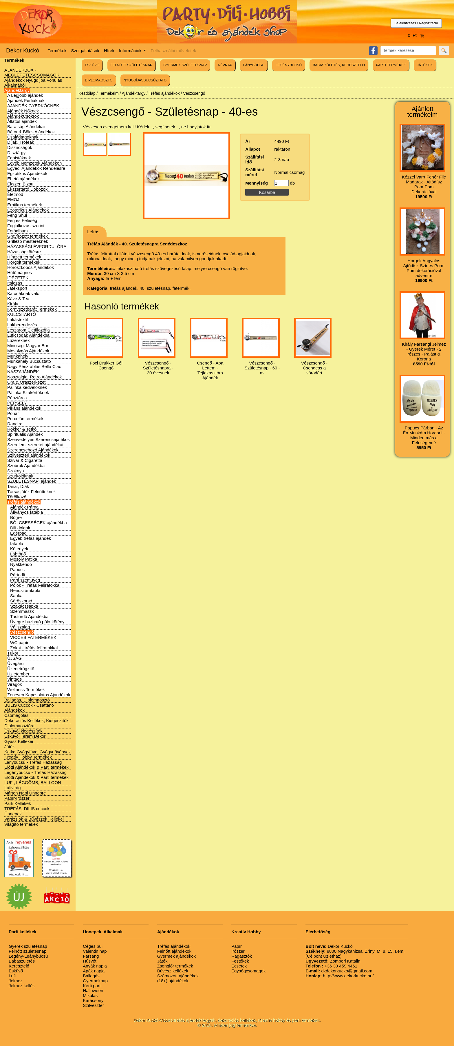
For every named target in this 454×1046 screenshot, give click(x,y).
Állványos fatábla (26, 512)
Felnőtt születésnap (27, 951)
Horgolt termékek (23, 262)
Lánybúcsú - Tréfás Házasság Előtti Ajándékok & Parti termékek (36, 765)
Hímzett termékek (24, 256)
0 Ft (416, 35)
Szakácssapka (24, 606)
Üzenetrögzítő (20, 668)
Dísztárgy (16, 152)
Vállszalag (20, 626)
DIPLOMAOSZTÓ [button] (98, 80)
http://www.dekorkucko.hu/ (339, 975)
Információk (131, 50)
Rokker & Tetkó (21, 429)
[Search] (408, 50)
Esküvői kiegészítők (23, 730)
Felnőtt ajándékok (174, 951)
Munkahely (17, 355)
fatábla (16, 543)
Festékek (240, 960)
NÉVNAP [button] (225, 65)
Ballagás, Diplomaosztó (27, 699)
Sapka (16, 595)
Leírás (93, 231)
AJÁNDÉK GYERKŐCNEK (33, 105)
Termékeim (108, 93)
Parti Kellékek (17, 803)
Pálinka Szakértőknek (28, 392)
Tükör (12, 652)
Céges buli (93, 946)
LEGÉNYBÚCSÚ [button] (288, 65)
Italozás (14, 282)
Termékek (57, 50)
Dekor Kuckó (22, 50)
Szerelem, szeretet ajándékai (35, 444)
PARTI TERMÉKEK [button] (391, 65)
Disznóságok (19, 147)
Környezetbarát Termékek (32, 309)
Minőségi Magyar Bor (27, 345)
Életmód (15, 194)
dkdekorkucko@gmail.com (338, 970)
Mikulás (90, 995)
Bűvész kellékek (172, 970)
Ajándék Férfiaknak (25, 100)
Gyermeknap (95, 980)
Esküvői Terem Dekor (24, 736)
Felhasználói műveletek (173, 50)
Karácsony (93, 1000)
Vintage (14, 679)
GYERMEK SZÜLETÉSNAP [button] (185, 65)
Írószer (238, 951)
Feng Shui (17, 215)
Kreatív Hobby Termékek (28, 757)
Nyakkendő (21, 564)
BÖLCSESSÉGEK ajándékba (38, 522)
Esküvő (16, 970)
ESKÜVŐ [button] (92, 65)
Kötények (19, 548)
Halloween (93, 990)
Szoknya (15, 470)
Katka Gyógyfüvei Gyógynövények (37, 751)
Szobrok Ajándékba (26, 465)
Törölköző (16, 496)
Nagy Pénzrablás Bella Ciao (34, 366)
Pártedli (17, 574)
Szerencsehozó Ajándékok (32, 449)
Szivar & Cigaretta (24, 460)
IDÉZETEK (17, 277)
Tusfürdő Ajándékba (29, 616)
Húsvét (89, 960)
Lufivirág (12, 787)
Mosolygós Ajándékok (28, 350)
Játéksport (17, 288)
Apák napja (94, 970)
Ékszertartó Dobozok (27, 189)
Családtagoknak (23, 136)
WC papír (19, 642)
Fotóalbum (17, 230)
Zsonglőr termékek (175, 965)
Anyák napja (95, 965)
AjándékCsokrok (23, 116)
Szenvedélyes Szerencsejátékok (38, 439)
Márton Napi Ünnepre (25, 792)
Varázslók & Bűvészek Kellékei (34, 819)
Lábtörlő (18, 553)
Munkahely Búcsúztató (29, 361)
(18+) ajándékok (172, 980)
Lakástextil (17, 319)
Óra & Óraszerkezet (26, 382)
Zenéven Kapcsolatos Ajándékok (38, 694)
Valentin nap (95, 951)
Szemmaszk (22, 611)
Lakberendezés (22, 324)
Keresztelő (19, 965)
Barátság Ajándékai (26, 126)
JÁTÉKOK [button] (425, 65)
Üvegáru (15, 663)
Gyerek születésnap (28, 946)
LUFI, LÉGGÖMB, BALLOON (32, 782)
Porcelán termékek (25, 418)
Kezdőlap (86, 93)
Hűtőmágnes (19, 272)
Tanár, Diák (18, 486)
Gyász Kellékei (18, 741)
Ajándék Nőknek (23, 110)
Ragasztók (241, 956)
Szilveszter (93, 1005)
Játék (9, 746)
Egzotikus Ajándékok (27, 173)
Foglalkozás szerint (25, 225)
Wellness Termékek (26, 689)
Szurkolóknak (20, 475)
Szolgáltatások (85, 50)
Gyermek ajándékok (176, 956)
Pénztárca (17, 397)
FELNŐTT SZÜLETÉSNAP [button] (131, 65)
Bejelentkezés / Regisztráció (416, 23)
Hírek (109, 50)
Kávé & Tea (18, 298)
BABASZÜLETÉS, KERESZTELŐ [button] (339, 65)
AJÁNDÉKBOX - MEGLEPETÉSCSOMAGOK (31, 72)
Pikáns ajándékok (24, 408)
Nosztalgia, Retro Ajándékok (34, 376)
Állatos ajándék (22, 121)
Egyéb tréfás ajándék (30, 538)
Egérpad (18, 533)
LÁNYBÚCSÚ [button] (253, 65)
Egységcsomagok (248, 970)
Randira (15, 423)
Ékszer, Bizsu (20, 183)
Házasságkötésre (24, 251)
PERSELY (17, 402)
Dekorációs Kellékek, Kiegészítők (36, 720)
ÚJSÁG (14, 658)
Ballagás (91, 975)
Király (12, 303)
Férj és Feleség (22, 220)
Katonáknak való (23, 293)
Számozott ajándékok (178, 975)
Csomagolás (16, 715)
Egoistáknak (19, 157)
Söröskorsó (21, 600)
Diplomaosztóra (19, 725)
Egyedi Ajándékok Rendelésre (36, 168)
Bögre (16, 517)
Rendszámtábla (25, 590)
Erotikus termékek (24, 204)
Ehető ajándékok (23, 178)
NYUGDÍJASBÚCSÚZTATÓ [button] (145, 80)
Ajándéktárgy (17, 90)
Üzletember (18, 673)
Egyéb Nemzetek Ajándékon (34, 163)
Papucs (17, 569)
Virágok (14, 684)
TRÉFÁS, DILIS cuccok (27, 808)
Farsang (91, 956)
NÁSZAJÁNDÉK (23, 371)
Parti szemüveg (25, 579)
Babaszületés (22, 960)
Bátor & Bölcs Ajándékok (31, 131)
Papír (236, 946)
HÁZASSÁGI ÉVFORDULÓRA (36, 246)
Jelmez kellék (22, 985)
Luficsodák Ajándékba (28, 335)
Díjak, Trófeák (20, 142)
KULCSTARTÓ (21, 314)
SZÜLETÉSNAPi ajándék (31, 481)
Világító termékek (21, 824)
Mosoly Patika (23, 559)
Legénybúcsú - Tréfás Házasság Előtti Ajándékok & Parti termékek (36, 775)
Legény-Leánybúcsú (28, 956)
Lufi (12, 975)
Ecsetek (239, 965)
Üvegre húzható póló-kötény (37, 621)
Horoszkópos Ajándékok (30, 267)
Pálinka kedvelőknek (27, 387)
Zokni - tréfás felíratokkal (34, 647)
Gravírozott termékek (27, 236)
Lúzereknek (18, 340)
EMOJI (14, 199)
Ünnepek (13, 813)
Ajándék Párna (24, 506)
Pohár (13, 413)
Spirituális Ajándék (25, 434)
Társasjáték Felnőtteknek (31, 491)
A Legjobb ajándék (25, 95)
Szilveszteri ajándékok (28, 455)
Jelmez (16, 980)
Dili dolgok (20, 527)
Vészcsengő (22, 632)
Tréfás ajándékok (24, 502)
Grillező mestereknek (27, 241)
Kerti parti (92, 985)
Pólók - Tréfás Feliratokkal (35, 585)
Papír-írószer (17, 798)
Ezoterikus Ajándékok (28, 209)
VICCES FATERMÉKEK (33, 637)
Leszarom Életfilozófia (28, 329)
